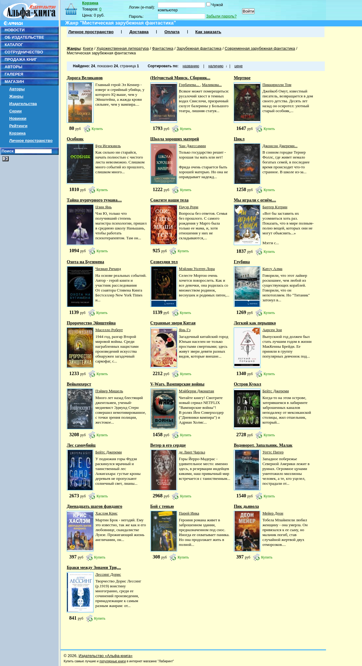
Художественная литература (123, 48)
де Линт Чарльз (192, 452)
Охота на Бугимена (85, 262)
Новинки (17, 118)
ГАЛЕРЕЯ (14, 74)
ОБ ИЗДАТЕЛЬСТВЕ (24, 37)
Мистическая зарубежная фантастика (101, 53)
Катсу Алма (272, 268)
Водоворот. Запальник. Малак (263, 445)
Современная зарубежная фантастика (260, 48)
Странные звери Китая (173, 323)
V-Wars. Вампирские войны (177, 384)
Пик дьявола (246, 506)
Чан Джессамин (192, 145)
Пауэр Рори (188, 207)
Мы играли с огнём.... (255, 200)
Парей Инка (189, 513)
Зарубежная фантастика (199, 48)
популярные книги (112, 661)
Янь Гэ (185, 329)
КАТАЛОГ (14, 44)
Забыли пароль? (221, 16)
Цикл (239, 139)
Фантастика (162, 48)
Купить (97, 129)
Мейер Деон (272, 513)
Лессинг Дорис (108, 574)
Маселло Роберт (109, 329)
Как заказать (208, 31)
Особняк (75, 139)
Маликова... (212, 84)
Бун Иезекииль (108, 145)
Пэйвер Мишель (109, 391)
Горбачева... (189, 84)
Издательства (23, 103)
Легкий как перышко (255, 323)
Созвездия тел (164, 262)
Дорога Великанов (85, 78)
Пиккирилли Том (276, 84)
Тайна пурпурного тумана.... (94, 200)
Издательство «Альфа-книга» (106, 655)
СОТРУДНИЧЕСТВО (24, 52)
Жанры (16, 96)
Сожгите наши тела (169, 200)
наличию (215, 66)
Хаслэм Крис (106, 513)
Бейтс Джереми (275, 391)
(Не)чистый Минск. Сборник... (180, 78)
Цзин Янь (103, 207)
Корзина (17, 133)
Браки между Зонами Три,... (94, 567)
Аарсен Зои (272, 329)
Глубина (242, 262)
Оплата (171, 31)
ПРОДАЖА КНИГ (21, 59)
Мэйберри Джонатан (196, 391)
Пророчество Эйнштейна (91, 323)
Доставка (139, 31)
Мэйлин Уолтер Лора (197, 268)
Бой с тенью (162, 506)
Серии (15, 111)
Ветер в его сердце (168, 445)
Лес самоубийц (81, 445)
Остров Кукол (247, 384)
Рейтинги (18, 125)
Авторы (17, 89)
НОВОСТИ (15, 30)
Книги (88, 48)
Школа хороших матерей (174, 139)
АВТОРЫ (13, 67)
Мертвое (242, 78)
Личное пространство (31, 140)
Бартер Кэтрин (274, 207)
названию (191, 66)
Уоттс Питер (273, 452)
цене (238, 66)
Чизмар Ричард (108, 268)
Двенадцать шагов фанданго (94, 506)
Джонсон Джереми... (279, 145)
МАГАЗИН (14, 81)
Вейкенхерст (79, 384)
